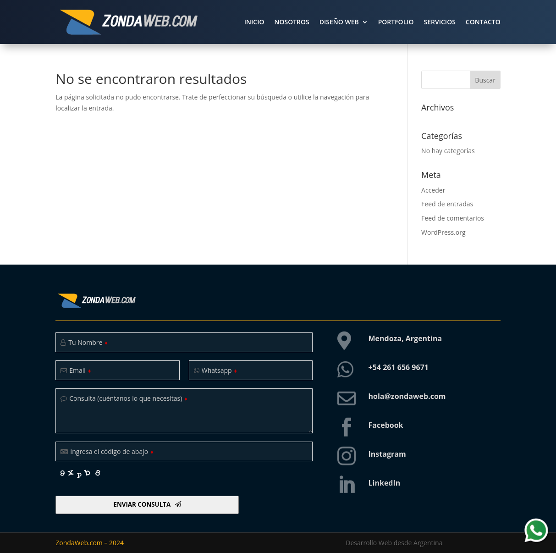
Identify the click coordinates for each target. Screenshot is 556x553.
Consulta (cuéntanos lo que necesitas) (128, 398)
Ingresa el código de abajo (111, 451)
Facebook (386, 425)
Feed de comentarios (452, 218)
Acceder (433, 190)
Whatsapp (219, 370)
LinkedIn (385, 483)
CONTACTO (483, 21)
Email (80, 370)
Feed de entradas (447, 203)
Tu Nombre (87, 342)
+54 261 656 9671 (399, 367)
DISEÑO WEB (339, 21)
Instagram (387, 454)
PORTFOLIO (396, 21)
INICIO (254, 21)
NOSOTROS (291, 21)
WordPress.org (443, 232)
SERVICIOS (440, 21)
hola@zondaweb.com (407, 396)
